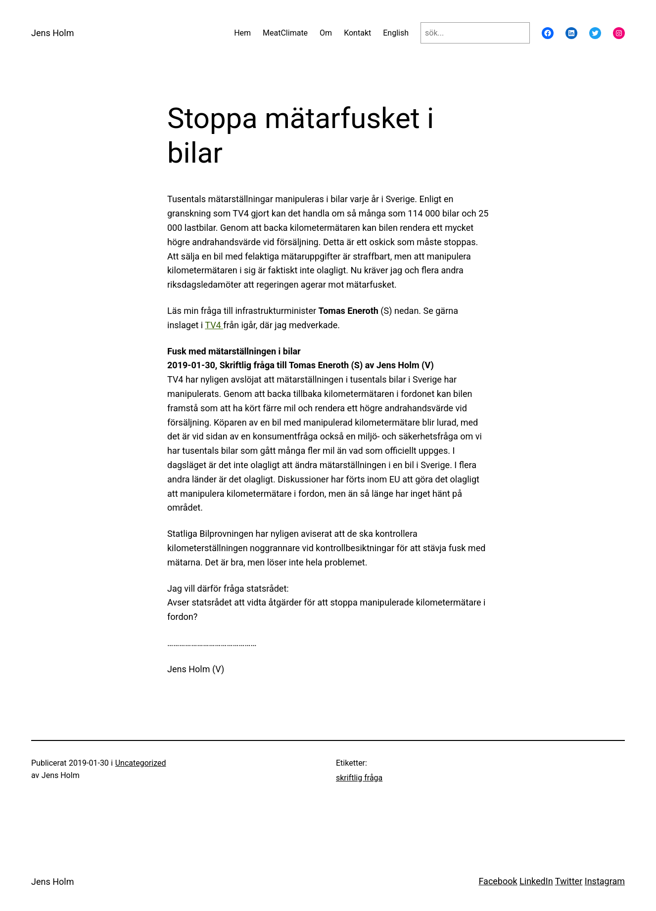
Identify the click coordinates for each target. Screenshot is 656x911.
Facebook (497, 881)
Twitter (569, 881)
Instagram (605, 881)
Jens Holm (52, 33)
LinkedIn (536, 881)
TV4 (214, 325)
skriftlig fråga (359, 777)
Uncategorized (140, 763)
